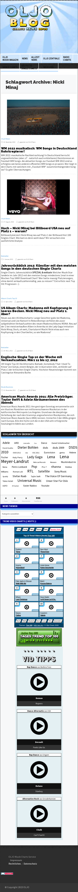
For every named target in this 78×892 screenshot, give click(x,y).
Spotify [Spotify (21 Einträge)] (5, 476)
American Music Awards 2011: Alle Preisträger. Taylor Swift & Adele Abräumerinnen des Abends (37, 399)
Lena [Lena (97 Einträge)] (51, 456)
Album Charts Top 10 (9, 298)
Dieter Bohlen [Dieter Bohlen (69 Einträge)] (28, 447)
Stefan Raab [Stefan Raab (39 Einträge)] (19, 476)
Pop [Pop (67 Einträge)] (34, 466)
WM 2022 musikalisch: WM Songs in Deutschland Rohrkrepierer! (39, 150)
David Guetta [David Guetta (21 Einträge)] (8, 448)
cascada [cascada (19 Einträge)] (26, 443)
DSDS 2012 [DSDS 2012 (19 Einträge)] (17, 453)
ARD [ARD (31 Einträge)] (16, 442)
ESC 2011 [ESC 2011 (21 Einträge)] (36, 453)
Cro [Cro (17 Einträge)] (35, 443)
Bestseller (5, 256)
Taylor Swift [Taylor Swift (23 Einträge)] (35, 476)
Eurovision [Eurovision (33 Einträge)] (49, 452)
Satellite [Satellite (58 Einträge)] (44, 471)
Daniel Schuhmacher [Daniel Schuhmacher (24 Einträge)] (60, 443)
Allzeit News (35, 58)
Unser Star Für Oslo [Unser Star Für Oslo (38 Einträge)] (57, 481)
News (25, 58)
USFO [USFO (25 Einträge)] (5, 485)
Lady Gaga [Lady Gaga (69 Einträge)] (35, 457)
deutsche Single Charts (29, 67)
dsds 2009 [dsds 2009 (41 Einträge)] (58, 447)
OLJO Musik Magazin (10, 58)
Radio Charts (67, 58)
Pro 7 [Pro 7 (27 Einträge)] (44, 467)
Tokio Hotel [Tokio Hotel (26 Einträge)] (8, 481)
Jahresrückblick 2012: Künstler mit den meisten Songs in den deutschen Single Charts (38, 267)
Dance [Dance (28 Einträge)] (44, 443)
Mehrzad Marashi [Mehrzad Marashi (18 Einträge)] (39, 462)
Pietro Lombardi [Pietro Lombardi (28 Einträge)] (19, 466)
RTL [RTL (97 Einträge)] (30, 471)
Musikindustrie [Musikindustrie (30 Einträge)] (68, 462)
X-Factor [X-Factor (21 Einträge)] (15, 486)
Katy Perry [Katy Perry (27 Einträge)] (18, 457)
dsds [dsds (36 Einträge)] (45, 447)
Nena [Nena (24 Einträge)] (5, 467)
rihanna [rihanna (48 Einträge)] (56, 466)
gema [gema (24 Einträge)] (62, 452)
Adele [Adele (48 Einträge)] (6, 443)
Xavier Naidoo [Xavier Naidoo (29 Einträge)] (30, 485)
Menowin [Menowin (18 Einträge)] (53, 462)
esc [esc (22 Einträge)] (26, 452)
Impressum (16, 860)
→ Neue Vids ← (48, 67)
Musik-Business (7, 387)
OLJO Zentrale (51, 58)
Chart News (5, 139)
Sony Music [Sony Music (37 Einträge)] (60, 471)
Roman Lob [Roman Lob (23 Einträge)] (18, 471)
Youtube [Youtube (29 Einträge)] (45, 485)
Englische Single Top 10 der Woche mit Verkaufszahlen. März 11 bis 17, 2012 (31, 358)
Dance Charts (10, 67)
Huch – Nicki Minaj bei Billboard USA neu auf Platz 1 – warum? (35, 229)
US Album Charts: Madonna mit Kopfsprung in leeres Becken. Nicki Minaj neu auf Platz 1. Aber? (36, 311)
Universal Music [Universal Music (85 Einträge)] (29, 480)
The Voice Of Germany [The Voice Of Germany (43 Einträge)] (58, 476)
